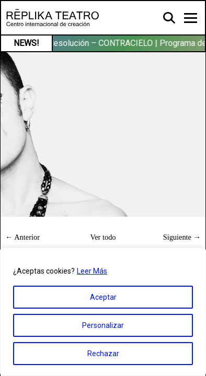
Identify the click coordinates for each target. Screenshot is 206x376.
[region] (103, 312)
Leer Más (92, 271)
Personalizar (103, 325)
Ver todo (103, 237)
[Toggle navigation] (190, 18)
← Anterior (22, 237)
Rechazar (103, 353)
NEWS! (26, 43)
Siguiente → (182, 237)
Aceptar (103, 297)
